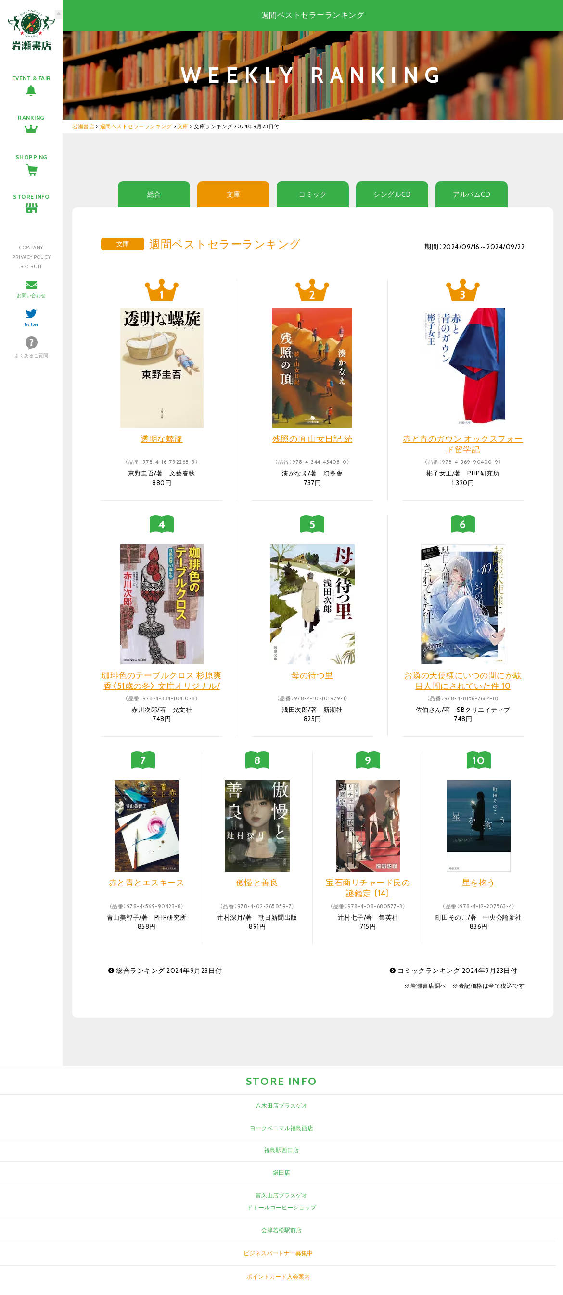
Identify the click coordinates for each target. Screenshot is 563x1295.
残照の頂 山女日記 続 (312, 439)
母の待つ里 (312, 675)
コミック (313, 194)
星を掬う (479, 882)
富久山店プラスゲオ (281, 1195)
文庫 (234, 194)
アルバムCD (471, 194)
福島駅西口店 (281, 1150)
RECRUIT (31, 266)
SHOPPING (31, 157)
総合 (154, 194)
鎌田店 (281, 1172)
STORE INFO (31, 196)
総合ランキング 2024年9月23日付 (165, 970)
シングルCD (392, 194)
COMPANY (31, 247)
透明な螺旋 (162, 439)
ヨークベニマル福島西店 (281, 1128)
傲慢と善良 (257, 882)
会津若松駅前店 (281, 1229)
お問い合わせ (31, 295)
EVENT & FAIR (31, 78)
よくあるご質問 (31, 355)
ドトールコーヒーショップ (281, 1207)
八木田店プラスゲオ (281, 1105)
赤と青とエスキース (147, 882)
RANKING (31, 117)
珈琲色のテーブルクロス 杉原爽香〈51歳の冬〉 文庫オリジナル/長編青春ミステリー (162, 686)
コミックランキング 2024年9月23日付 (454, 970)
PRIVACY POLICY (31, 257)
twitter (31, 324)
